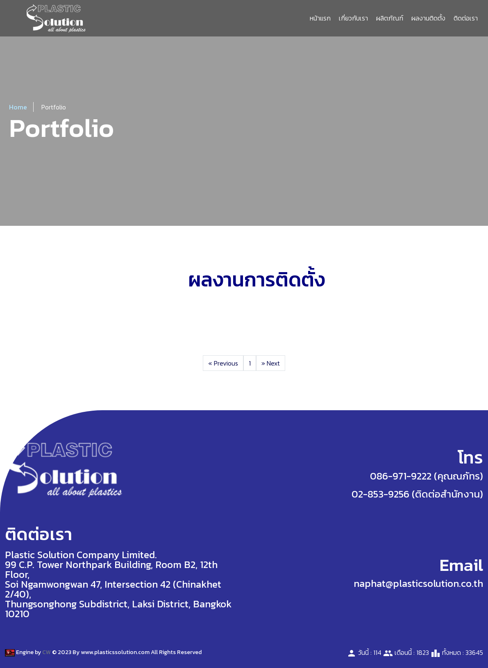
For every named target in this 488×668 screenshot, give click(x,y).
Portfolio (53, 107)
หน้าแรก (320, 18)
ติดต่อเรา (466, 18)
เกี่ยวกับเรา (353, 18)
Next (270, 363)
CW (46, 652)
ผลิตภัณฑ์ (389, 18)
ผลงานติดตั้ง (428, 18)
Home (18, 107)
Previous (223, 363)
